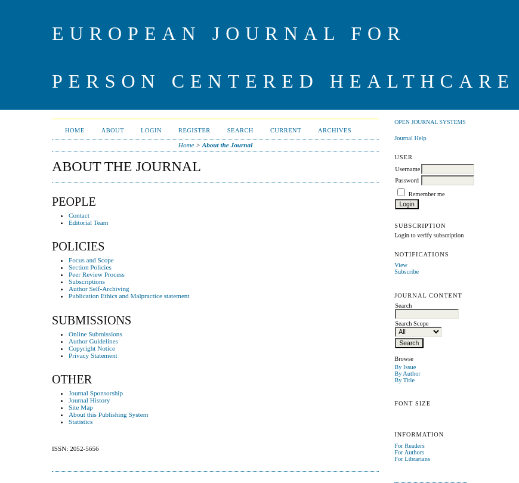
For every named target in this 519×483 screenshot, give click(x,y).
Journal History (89, 400)
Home (75, 130)
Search (240, 130)
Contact (79, 215)
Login (151, 130)
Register (194, 130)
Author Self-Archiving (99, 288)
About (112, 130)
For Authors (409, 452)
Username (407, 169)
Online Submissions (95, 334)
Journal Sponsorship (96, 393)
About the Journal (227, 144)
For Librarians (412, 459)
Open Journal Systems (430, 122)
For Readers (409, 445)
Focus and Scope (91, 260)
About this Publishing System (108, 414)
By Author (407, 373)
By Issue (405, 367)
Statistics (80, 421)
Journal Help (410, 138)
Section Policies (90, 267)
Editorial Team (88, 222)
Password (407, 180)
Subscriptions (87, 281)
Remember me (427, 194)
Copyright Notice (92, 348)
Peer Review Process (97, 274)
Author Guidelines (93, 341)
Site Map (81, 407)
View (400, 265)
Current (285, 130)
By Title (404, 380)
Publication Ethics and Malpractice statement (129, 295)
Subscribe (406, 271)
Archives (334, 130)
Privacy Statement (93, 355)
